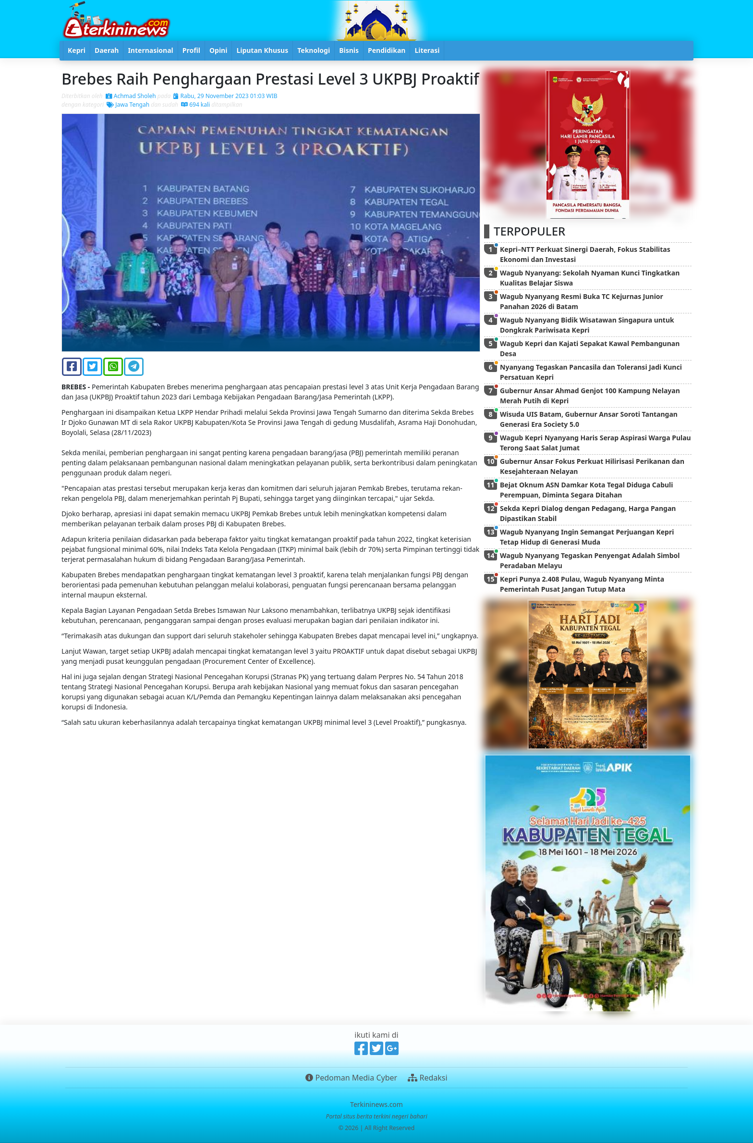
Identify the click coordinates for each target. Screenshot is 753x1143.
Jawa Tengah (128, 104)
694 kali (195, 104)
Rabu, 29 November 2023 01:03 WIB (225, 96)
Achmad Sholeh (131, 96)
